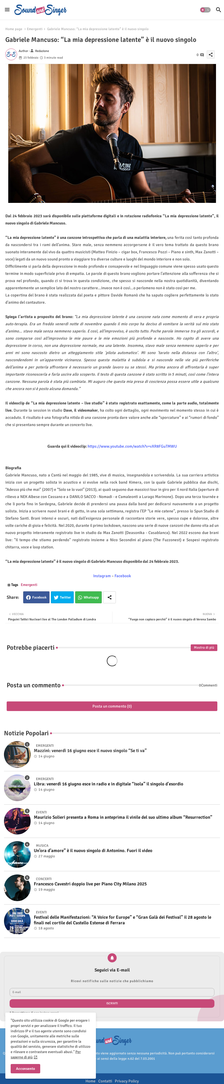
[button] (205, 10)
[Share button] (109, 597)
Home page (13, 29)
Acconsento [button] (25, 1068)
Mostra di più (204, 647)
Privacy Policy (127, 1081)
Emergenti (35, 29)
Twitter (65, 597)
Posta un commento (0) (112, 706)
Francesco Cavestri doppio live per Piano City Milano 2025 (90, 884)
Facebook (39, 597)
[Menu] (7, 10)
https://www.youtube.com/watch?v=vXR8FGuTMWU (132, 446)
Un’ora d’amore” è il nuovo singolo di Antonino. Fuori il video (93, 850)
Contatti (105, 1081)
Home (90, 1081)
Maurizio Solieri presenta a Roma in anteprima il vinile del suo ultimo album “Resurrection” (123, 817)
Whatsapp (91, 597)
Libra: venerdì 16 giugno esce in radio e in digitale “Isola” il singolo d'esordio (108, 784)
